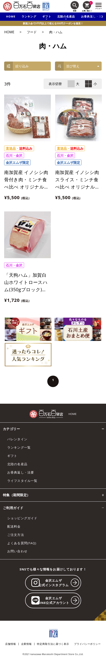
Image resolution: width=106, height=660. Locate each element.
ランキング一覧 (19, 447)
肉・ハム (55, 32)
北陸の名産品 (17, 464)
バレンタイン (17, 439)
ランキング (29, 16)
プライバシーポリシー (87, 644)
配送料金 (14, 526)
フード (32, 32)
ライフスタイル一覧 (22, 481)
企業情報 (26, 644)
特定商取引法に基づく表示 (53, 644)
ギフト (12, 456)
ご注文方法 (15, 535)
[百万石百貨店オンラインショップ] (21, 6)
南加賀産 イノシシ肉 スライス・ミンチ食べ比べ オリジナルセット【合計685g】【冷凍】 (77, 186)
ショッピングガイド (22, 518)
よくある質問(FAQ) (21, 543)
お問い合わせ (17, 551)
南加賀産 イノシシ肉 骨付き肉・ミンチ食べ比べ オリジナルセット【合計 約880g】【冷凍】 (26, 186)
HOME (11, 16)
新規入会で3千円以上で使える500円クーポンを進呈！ (53, 23)
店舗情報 (10, 644)
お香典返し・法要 (20, 472)
